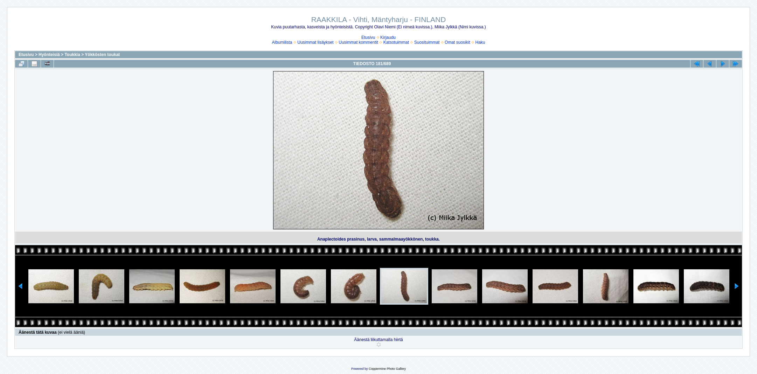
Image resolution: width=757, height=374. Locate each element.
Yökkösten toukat (102, 54)
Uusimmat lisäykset (315, 42)
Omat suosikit (457, 42)
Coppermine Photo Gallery (387, 368)
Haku (480, 42)
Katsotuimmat (396, 42)
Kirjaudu (388, 37)
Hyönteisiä (49, 54)
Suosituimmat (427, 42)
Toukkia (72, 54)
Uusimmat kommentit (358, 42)
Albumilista (282, 42)
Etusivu (368, 37)
